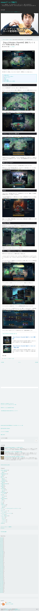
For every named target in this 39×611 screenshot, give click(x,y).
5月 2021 (1, 545)
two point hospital (3, 498)
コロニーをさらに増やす (8, 76)
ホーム (3, 4)
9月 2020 (1, 555)
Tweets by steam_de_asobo (5, 464)
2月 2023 (1, 539)
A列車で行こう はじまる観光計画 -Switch (7, 407)
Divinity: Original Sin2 (4, 470)
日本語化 (2, 523)
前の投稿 (36, 362)
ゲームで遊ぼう (12, 46)
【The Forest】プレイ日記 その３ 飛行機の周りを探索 (13, 451)
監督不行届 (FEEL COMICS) (5, 428)
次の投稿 (2, 362)
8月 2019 (1, 571)
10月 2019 (1, 568)
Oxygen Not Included (4, 483)
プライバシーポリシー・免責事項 (6, 526)
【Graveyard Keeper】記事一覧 (7, 5)
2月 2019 (1, 578)
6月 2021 (1, 544)
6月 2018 (1, 588)
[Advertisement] (19, 375)
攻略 (2, 472)
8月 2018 (1, 586)
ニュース (2, 509)
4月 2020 (1, 561)
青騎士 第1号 (3, 434)
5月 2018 (1, 589)
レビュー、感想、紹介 (4, 515)
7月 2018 (1, 587)
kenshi (2, 476)
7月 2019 (1, 572)
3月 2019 (1, 577)
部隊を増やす (6, 75)
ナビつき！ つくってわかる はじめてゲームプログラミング (10, 508)
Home (4, 39)
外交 (5, 78)
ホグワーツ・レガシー (4, 510)
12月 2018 (1, 581)
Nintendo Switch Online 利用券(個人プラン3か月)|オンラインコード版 (12, 425)
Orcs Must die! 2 (3, 481)
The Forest (2, 488)
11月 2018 (1, 582)
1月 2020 (1, 565)
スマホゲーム (4, 519)
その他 (2, 503)
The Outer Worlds (3, 492)
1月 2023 (1, 540)
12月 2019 (1, 566)
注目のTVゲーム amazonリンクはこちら (7, 403)
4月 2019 (1, 576)
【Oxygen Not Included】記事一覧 (29, 5)
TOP (37, 609)
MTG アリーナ (3, 477)
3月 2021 (1, 547)
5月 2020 (1, 560)
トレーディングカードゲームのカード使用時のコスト (10, 11)
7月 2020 (1, 557)
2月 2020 (1, 563)
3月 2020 (1, 562)
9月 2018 (1, 584)
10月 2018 (1, 583)
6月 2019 (1, 573)
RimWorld (2, 486)
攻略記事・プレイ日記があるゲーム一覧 (12, 4)
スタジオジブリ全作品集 (5, 431)
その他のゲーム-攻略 (8, 39)
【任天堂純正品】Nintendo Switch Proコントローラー (9, 410)
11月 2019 (1, 567)
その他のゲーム (5, 358)
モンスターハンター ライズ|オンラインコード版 (8, 404)
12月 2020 (1, 551)
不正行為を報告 (3, 531)
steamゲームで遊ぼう (9, 2)
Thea (1, 494)
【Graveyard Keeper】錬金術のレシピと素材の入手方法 (14, 447)
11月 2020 (1, 552)
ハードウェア (4, 520)
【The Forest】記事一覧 (18, 5)
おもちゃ (3, 518)
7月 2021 (1, 542)
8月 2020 (1, 556)
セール (2, 502)
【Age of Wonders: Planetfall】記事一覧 (9, 333)
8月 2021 (1, 541)
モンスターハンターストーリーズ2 (6, 513)
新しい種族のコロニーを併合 (9, 81)
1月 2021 (1, 550)
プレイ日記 (3, 471)
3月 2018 (1, 592)
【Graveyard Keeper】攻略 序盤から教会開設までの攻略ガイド (15, 456)
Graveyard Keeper (4, 473)
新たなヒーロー (7, 77)
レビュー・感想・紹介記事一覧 (25, 4)
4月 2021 (1, 546)
